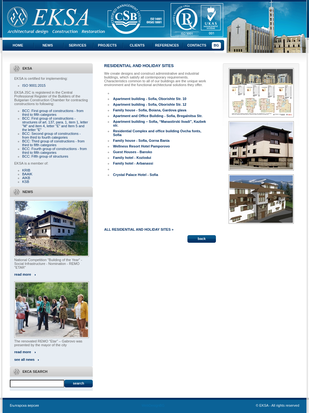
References (167, 45)
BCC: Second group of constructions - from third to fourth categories (51, 135)
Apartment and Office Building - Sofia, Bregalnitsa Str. (157, 116)
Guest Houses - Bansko (132, 152)
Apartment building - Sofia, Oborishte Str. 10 (149, 99)
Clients (137, 45)
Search (78, 383)
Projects (107, 45)
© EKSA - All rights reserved (277, 405)
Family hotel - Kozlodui (132, 158)
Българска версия (24, 405)
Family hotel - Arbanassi (133, 163)
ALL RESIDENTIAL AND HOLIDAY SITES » (138, 229)
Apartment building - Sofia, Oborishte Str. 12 (149, 104)
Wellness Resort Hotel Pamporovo (141, 146)
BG (216, 45)
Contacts (196, 45)
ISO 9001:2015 (34, 85)
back (201, 239)
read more (22, 274)
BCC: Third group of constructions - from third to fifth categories (53, 143)
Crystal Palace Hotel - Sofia (135, 175)
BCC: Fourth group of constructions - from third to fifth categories (54, 150)
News (47, 45)
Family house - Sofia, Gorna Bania (141, 140)
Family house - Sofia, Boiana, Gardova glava (149, 110)
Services (77, 45)
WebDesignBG (153, 405)
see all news (24, 359)
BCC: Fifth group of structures (45, 156)
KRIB (26, 170)
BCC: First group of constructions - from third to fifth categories (53, 112)
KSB (25, 182)
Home (18, 45)
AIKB (26, 178)
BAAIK (27, 174)
